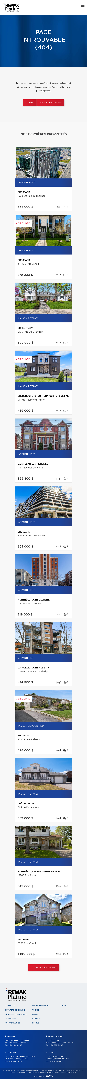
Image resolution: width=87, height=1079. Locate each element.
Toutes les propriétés (43, 968)
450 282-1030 (56, 1061)
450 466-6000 (15, 1045)
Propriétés (10, 1006)
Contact (64, 1006)
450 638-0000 (56, 1045)
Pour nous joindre (51, 103)
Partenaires (10, 1018)
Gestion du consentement (65, 1072)
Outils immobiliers (40, 1006)
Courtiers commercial (15, 1010)
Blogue (35, 1023)
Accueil (29, 103)
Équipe (35, 1014)
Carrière (36, 1018)
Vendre (35, 1010)
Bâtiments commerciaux (16, 1014)
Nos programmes (12, 1023)
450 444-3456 (15, 1061)
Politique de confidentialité (22, 1072)
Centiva (49, 1076)
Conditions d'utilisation (44, 1072)
